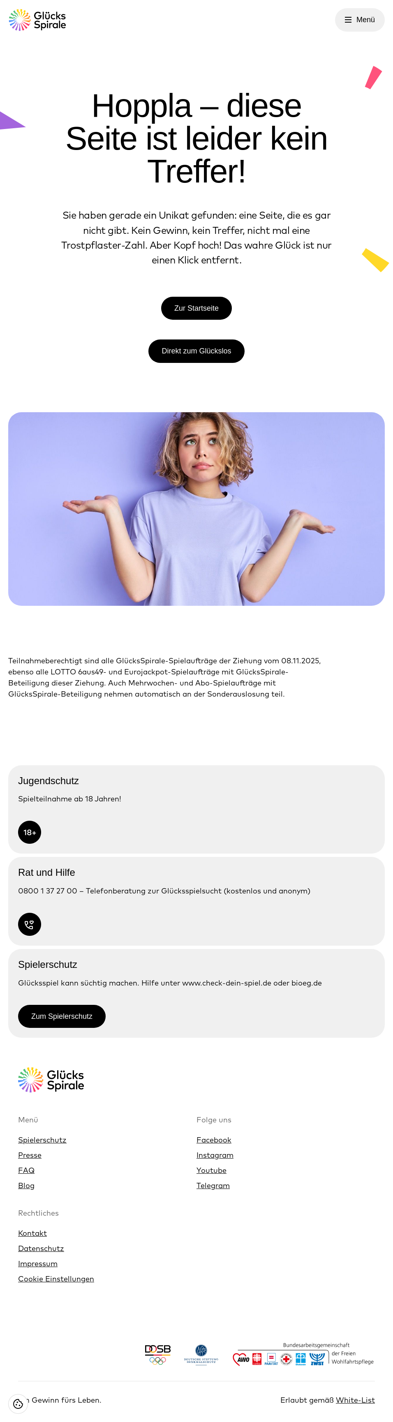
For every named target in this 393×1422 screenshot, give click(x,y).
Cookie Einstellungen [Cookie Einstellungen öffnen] (56, 1278)
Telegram (213, 1185)
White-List (355, 1400)
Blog (26, 1185)
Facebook (213, 1140)
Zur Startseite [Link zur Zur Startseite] (196, 308)
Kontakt (32, 1233)
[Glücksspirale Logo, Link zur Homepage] (37, 20)
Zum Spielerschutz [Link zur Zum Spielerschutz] (61, 1016)
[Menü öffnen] (360, 19)
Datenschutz (41, 1248)
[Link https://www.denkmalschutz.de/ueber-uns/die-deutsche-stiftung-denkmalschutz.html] (201, 1354)
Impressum (38, 1263)
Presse (30, 1155)
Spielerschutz (42, 1140)
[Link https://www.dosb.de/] (158, 1355)
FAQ (26, 1170)
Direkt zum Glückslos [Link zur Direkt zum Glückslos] (196, 351)
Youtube (211, 1170)
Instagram (214, 1155)
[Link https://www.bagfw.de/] (303, 1355)
